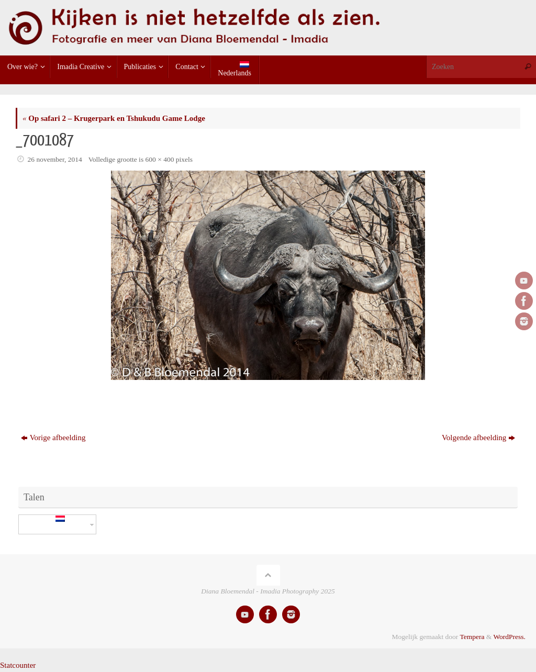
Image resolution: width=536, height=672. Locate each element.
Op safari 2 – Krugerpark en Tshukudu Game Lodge (114, 118)
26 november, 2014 (55, 159)
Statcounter (18, 665)
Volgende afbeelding (478, 437)
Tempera (472, 637)
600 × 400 (160, 159)
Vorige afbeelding (53, 437)
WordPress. (509, 637)
